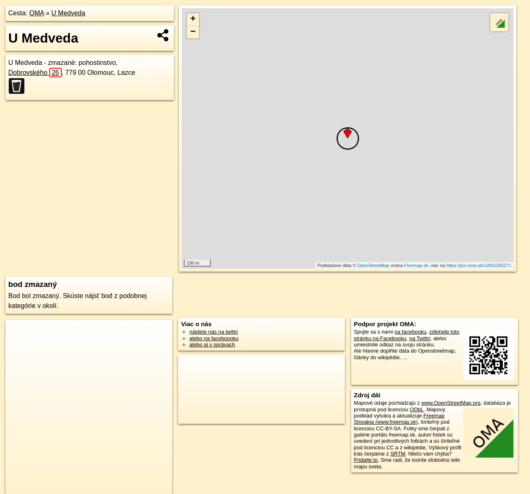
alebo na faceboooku (213, 338)
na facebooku (410, 332)
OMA (36, 13)
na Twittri (419, 338)
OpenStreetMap (373, 265)
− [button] (193, 32)
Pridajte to (366, 460)
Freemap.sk (416, 265)
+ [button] (193, 19)
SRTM (397, 454)
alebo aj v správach (212, 344)
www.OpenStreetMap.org (450, 403)
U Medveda (68, 13)
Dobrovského (35, 72)
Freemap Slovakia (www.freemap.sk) (399, 419)
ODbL (417, 409)
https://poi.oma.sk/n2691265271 (478, 265)
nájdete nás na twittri (213, 332)
